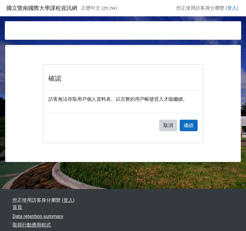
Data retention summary (37, 216)
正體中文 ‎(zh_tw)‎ (99, 8)
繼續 (188, 125)
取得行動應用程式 (31, 225)
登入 (232, 8)
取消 (168, 125)
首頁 (17, 207)
